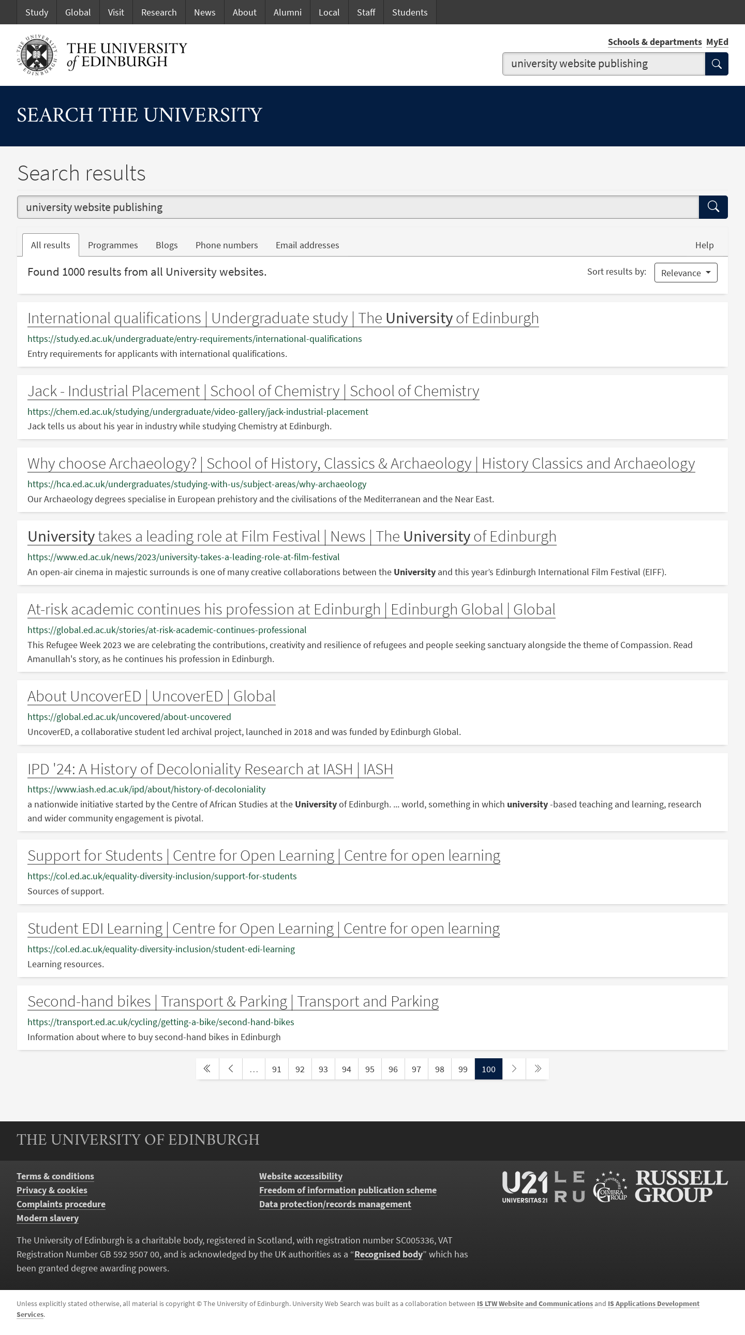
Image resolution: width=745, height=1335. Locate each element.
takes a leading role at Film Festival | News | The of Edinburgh (292, 536)
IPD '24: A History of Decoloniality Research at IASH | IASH (210, 768)
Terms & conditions (55, 1176)
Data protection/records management (335, 1204)
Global (78, 12)
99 (466, 1068)
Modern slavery (48, 1218)
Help (704, 245)
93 (326, 1068)
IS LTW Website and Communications (535, 1303)
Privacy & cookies (52, 1190)
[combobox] (604, 64)
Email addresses (312, 244)
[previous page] (230, 1068)
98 (443, 1068)
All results (50, 245)
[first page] (207, 1068)
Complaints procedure (61, 1204)
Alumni (288, 12)
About (245, 12)
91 (280, 1068)
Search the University (139, 116)
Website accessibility (300, 1176)
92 (303, 1068)
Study (36, 12)
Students (410, 12)
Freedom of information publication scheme (348, 1190)
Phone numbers (231, 244)
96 (396, 1068)
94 (349, 1068)
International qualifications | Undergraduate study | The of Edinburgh (283, 317)
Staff (366, 12)
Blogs (171, 244)
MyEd (717, 42)
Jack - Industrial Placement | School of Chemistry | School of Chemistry (253, 390)
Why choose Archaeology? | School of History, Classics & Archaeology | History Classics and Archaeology (361, 463)
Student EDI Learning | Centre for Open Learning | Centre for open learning (263, 928)
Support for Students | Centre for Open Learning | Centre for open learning (263, 855)
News (205, 12)
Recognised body (388, 1254)
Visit (116, 12)
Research (159, 12)
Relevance (682, 273)
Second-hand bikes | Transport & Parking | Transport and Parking (233, 1001)
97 (419, 1068)
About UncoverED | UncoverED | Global (151, 696)
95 (373, 1068)
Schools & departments (655, 42)
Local (329, 12)
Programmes (113, 245)
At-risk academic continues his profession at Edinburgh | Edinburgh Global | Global (291, 609)
